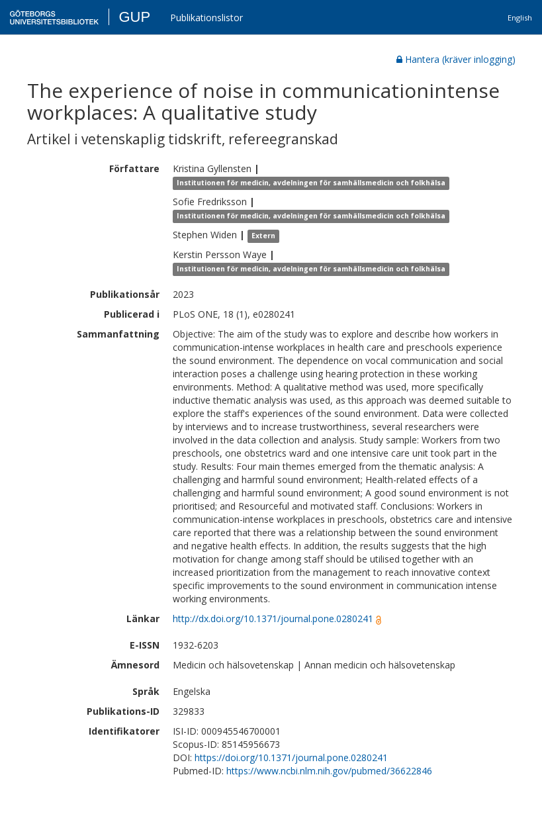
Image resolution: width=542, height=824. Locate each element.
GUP (134, 17)
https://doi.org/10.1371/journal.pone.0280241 (291, 757)
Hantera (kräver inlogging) (456, 59)
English (520, 18)
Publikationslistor (206, 17)
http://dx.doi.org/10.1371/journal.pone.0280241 (273, 618)
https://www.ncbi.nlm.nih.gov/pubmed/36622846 (329, 770)
